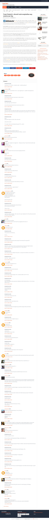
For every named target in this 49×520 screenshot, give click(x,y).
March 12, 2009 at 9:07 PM (8, 188)
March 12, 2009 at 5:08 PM (8, 106)
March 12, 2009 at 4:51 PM (8, 93)
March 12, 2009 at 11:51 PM (8, 248)
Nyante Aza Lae (7, 427)
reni (5, 141)
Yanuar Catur (6, 322)
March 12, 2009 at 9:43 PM (8, 223)
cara (20, 514)
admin (5, 73)
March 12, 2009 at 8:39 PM (8, 166)
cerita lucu (23, 514)
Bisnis (16, 7)
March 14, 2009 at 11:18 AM (8, 367)
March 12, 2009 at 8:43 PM (8, 172)
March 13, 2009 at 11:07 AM (8, 291)
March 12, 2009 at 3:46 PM (8, 86)
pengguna (6, 310)
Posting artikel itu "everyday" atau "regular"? (44, 37)
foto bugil (27, 514)
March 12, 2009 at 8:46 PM (8, 183)
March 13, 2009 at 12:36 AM (8, 254)
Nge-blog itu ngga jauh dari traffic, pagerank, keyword (45, 18)
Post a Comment (6, 506)
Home (4, 7)
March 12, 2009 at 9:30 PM (8, 216)
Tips (12, 7)
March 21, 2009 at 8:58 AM (8, 480)
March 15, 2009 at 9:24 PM (8, 406)
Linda (5, 163)
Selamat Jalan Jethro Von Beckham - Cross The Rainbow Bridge (43, 54)
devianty (6, 359)
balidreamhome (7, 364)
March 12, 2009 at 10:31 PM (8, 236)
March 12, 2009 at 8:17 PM (8, 146)
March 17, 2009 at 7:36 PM (8, 445)
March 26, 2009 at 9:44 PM (8, 487)
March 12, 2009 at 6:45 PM (8, 114)
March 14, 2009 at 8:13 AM (8, 362)
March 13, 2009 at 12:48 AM (8, 265)
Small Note (5, 3)
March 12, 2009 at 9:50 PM (8, 228)
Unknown (6, 225)
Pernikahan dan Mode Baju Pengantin (44, 22)
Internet (20, 7)
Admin (5, 353)
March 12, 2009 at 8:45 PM (8, 177)
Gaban (6, 489)
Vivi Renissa (6, 375)
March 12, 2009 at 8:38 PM (8, 161)
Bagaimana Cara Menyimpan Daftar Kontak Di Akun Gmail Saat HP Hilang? (43, 50)
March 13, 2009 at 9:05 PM (8, 339)
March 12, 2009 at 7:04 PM (8, 125)
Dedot (5, 149)
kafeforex (6, 498)
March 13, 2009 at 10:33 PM (8, 351)
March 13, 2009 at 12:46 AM (8, 259)
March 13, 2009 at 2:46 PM (8, 297)
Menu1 (8, 7)
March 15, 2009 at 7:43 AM (8, 394)
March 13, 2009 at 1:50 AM (8, 270)
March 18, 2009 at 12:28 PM (8, 456)
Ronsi (5, 470)
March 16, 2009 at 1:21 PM (8, 439)
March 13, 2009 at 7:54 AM (8, 276)
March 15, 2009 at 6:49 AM (8, 383)
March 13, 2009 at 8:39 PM (8, 333)
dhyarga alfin (6, 477)
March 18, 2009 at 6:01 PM (8, 468)
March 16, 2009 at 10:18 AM (8, 425)
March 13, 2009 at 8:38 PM (8, 320)
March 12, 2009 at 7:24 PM (8, 133)
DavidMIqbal (6, 89)
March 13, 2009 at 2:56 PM (8, 308)
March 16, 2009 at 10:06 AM (8, 418)
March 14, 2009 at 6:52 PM (8, 373)
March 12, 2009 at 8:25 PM (8, 155)
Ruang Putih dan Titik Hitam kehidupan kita (44, 32)
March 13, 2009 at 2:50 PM (8, 302)
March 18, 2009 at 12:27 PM (8, 450)
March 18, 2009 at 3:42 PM (8, 461)
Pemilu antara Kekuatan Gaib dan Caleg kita (45, 27)
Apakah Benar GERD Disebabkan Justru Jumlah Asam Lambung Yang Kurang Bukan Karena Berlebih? (43, 58)
